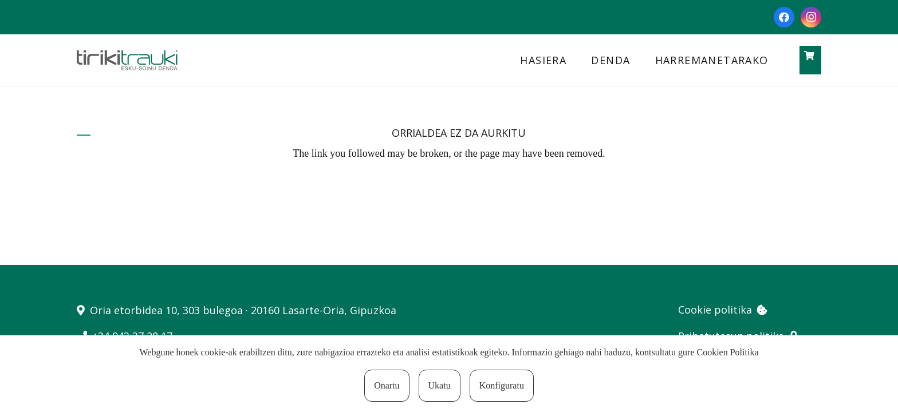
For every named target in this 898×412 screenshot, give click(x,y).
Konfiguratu (501, 385)
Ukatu (439, 385)
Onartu (386, 385)
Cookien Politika (728, 352)
